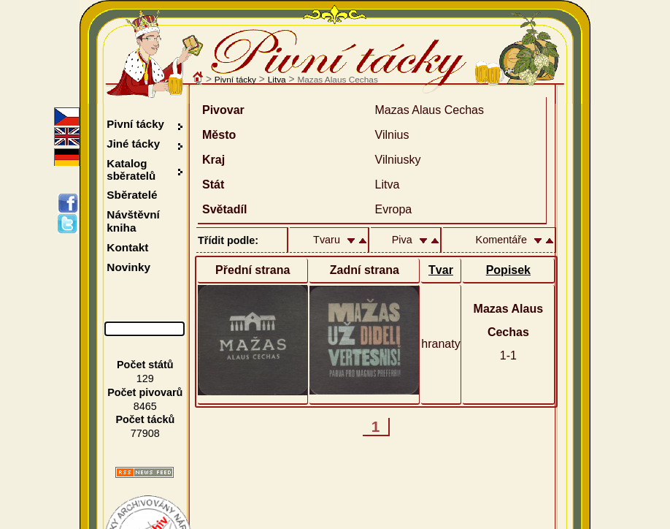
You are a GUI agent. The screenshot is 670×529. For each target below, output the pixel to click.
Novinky (128, 267)
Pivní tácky (235, 80)
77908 (145, 433)
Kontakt (127, 247)
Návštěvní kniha (133, 221)
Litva (277, 80)
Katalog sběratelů (131, 169)
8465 (145, 406)
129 (145, 378)
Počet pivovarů (144, 392)
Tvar (440, 270)
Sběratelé (132, 195)
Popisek (508, 270)
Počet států (145, 364)
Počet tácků (144, 419)
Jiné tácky (133, 143)
